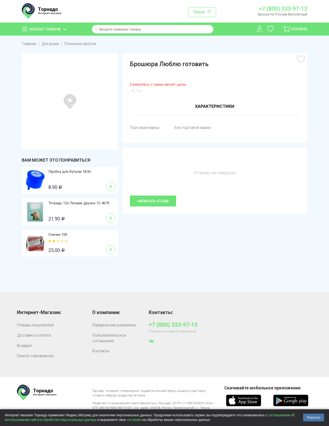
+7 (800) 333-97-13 (283, 9)
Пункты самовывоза (35, 356)
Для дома (50, 43)
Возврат (24, 345)
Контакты (100, 351)
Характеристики (214, 106)
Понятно (313, 417)
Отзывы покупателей (35, 325)
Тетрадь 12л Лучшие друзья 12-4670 (78, 203)
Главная (29, 43)
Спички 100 (57, 234)
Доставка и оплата (34, 335)
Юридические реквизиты (114, 325)
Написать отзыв (153, 201)
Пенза (199, 12)
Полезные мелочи (80, 43)
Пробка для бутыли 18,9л (69, 171)
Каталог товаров (45, 29)
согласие (134, 420)
